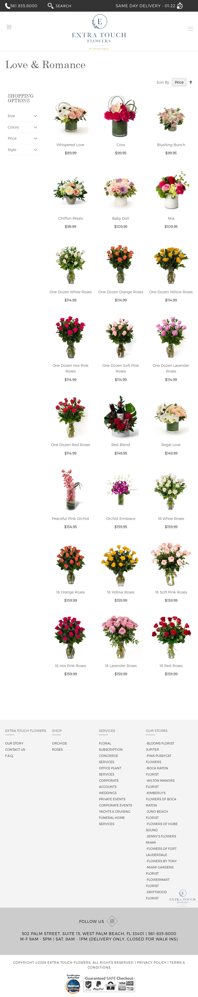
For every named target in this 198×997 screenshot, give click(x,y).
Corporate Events (115, 805)
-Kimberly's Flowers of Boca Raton (161, 799)
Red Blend (120, 444)
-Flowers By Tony (161, 861)
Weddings (108, 793)
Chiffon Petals (70, 218)
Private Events (112, 799)
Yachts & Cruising (114, 811)
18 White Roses (171, 518)
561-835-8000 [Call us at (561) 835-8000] (162, 933)
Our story (14, 743)
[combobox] (68, 5)
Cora (121, 145)
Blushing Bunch (171, 145)
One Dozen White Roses (71, 292)
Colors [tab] (13, 127)
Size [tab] (11, 116)
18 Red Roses (171, 665)
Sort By (162, 82)
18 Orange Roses (70, 592)
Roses (57, 749)
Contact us (15, 749)
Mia (171, 218)
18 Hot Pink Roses (70, 665)
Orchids (59, 743)
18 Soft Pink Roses (171, 592)
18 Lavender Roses (121, 665)
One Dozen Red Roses (70, 444)
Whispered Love (70, 145)
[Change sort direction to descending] (191, 82)
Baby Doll (120, 218)
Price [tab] (12, 138)
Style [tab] (12, 149)
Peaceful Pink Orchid (70, 518)
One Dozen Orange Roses (120, 292)
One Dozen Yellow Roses (171, 292)
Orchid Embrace (120, 518)
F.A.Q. (9, 755)
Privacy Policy (152, 962)
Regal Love (170, 444)
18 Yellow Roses (120, 592)
